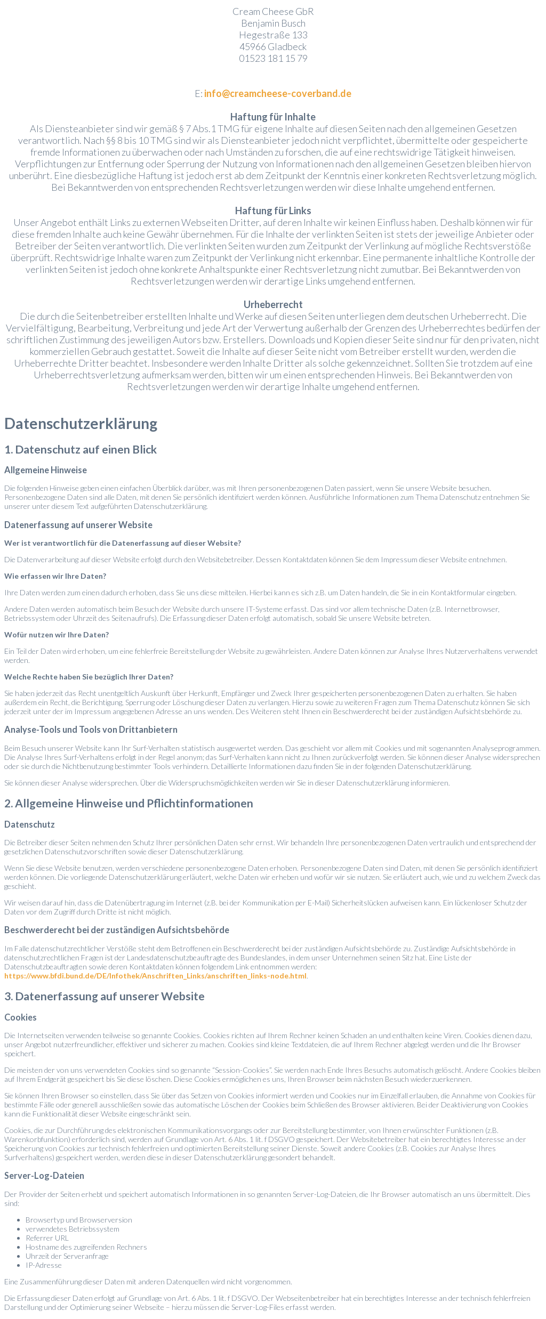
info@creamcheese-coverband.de (277, 93)
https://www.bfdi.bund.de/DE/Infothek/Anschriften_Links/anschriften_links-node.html (155, 975)
